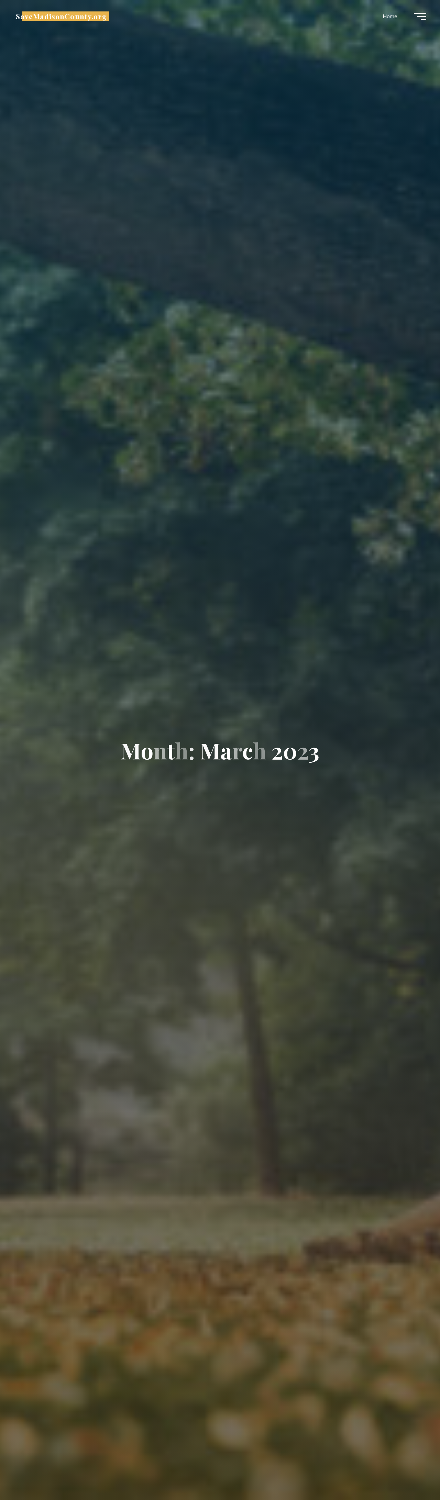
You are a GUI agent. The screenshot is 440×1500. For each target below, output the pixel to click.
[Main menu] (420, 16)
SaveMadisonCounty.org (61, 16)
